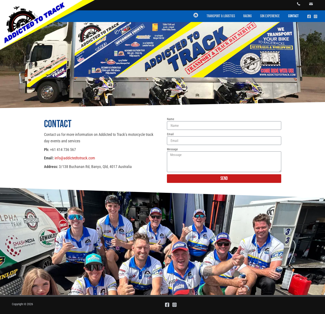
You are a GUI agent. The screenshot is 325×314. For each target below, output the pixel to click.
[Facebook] (309, 16)
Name (170, 119)
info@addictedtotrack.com (75, 158)
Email (170, 134)
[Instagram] (315, 16)
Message (172, 149)
